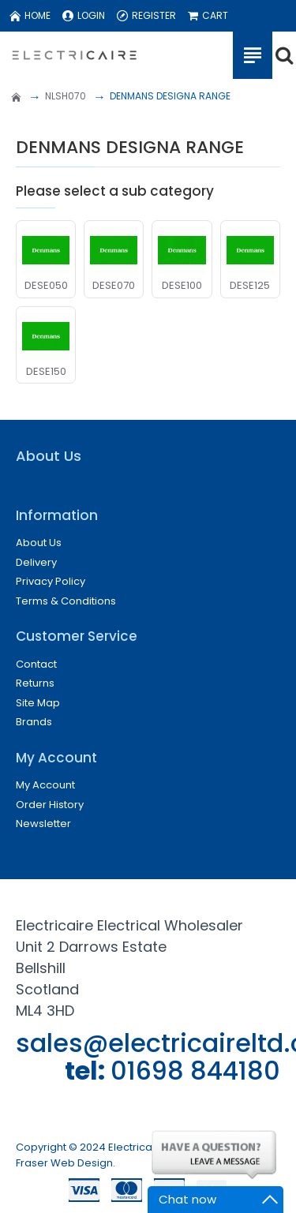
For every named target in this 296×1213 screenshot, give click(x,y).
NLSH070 (65, 96)
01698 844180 (195, 1070)
